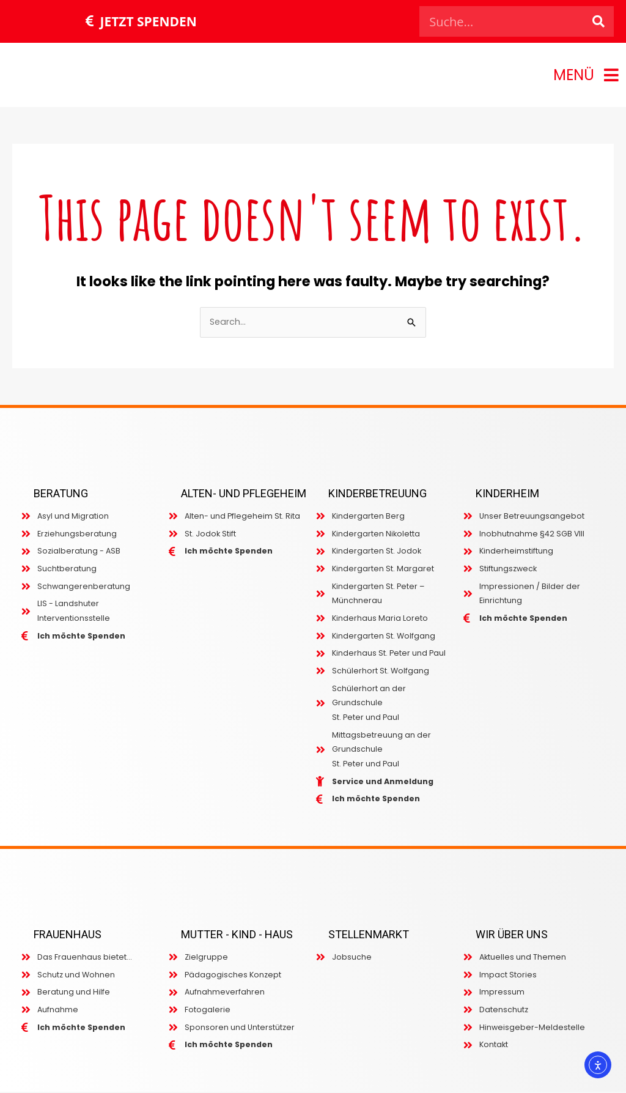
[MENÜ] (611, 75)
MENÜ (573, 75)
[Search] (598, 21)
